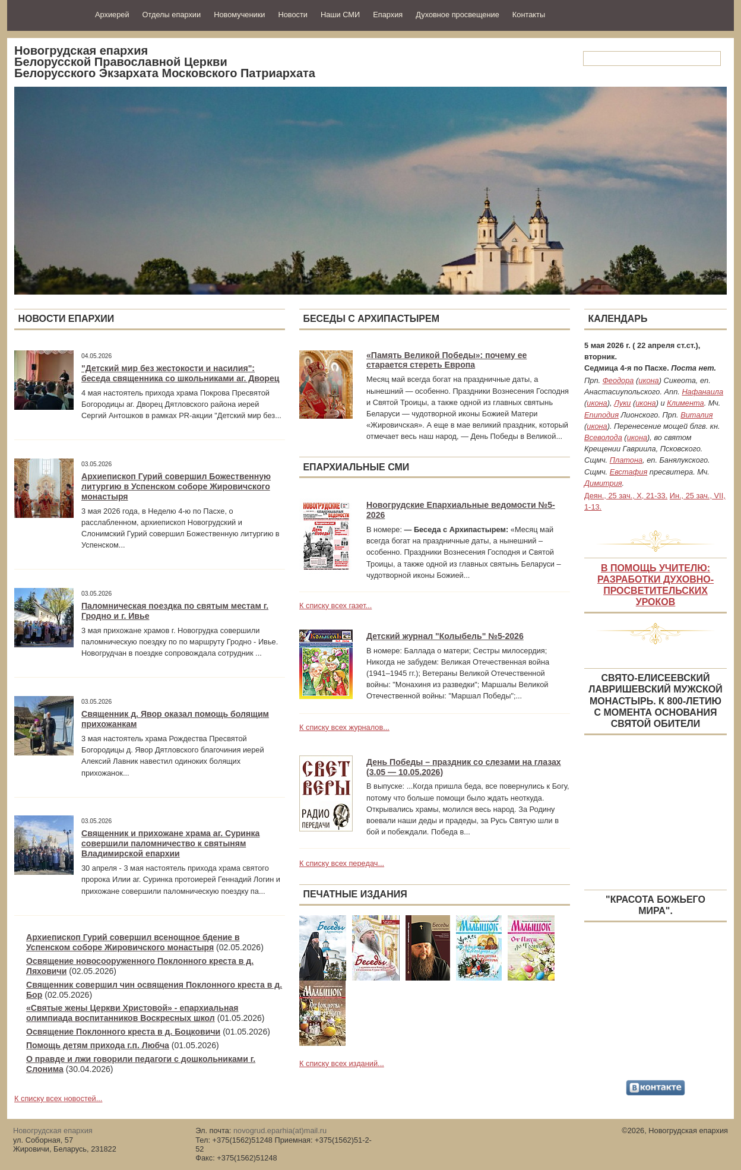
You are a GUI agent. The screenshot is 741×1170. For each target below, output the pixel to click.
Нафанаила (702, 391)
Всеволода (603, 437)
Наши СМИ (340, 14)
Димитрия (603, 483)
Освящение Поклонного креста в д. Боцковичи (123, 1031)
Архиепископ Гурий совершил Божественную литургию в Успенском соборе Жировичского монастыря (176, 486)
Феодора (618, 380)
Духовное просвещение (457, 14)
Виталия (696, 414)
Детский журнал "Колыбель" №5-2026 (445, 636)
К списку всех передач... (341, 863)
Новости (293, 14)
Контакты (528, 14)
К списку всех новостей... (58, 1098)
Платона (626, 460)
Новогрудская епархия (47, 14)
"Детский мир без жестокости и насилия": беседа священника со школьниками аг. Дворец (180, 373)
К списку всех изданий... (341, 1063)
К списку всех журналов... (344, 727)
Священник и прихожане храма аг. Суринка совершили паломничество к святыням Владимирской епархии (170, 843)
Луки (622, 403)
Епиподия (601, 414)
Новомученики (239, 14)
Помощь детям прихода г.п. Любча (97, 1045)
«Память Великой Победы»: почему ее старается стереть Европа (446, 360)
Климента (685, 403)
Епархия (388, 14)
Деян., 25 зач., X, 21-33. (625, 495)
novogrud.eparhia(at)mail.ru (280, 1130)
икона (648, 380)
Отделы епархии (171, 14)
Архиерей (112, 14)
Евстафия (629, 471)
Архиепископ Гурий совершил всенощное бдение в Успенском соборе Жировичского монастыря (133, 942)
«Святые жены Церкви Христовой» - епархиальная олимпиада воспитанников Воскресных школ (132, 1013)
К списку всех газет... (335, 605)
